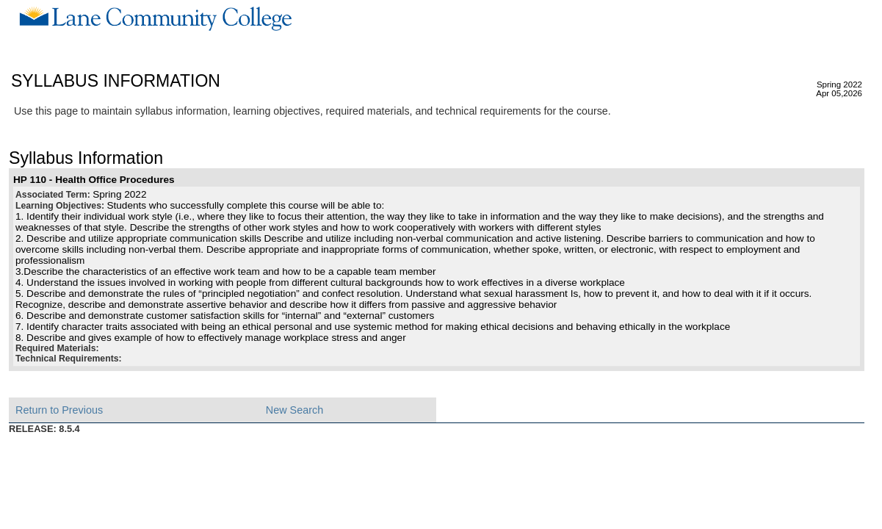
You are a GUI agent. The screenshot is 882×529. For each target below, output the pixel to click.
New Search (294, 410)
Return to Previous (59, 410)
